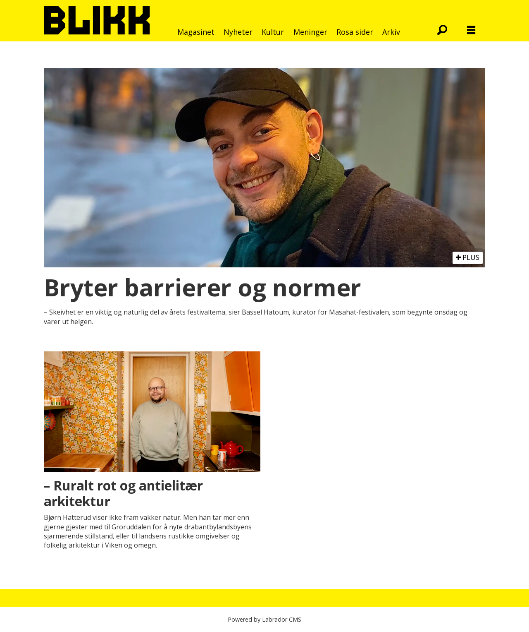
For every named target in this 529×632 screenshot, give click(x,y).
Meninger (310, 32)
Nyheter (238, 32)
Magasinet (195, 32)
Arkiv (391, 32)
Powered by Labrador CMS (264, 619)
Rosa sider (354, 32)
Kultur (273, 32)
